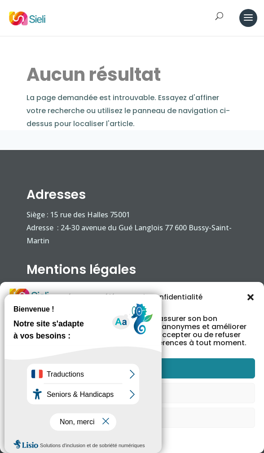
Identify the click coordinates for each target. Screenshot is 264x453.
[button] (250, 297)
